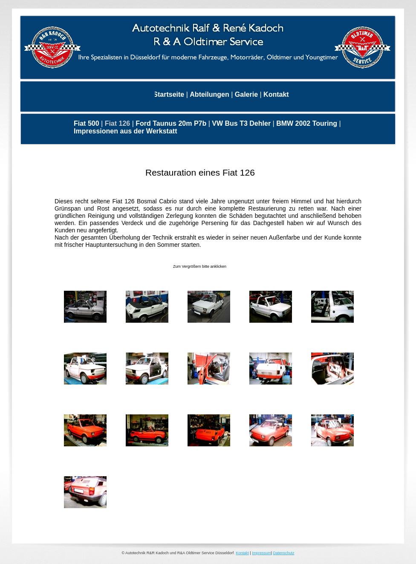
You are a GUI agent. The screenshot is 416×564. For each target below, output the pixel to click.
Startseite (169, 94)
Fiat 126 (118, 123)
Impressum (261, 553)
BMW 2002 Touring (307, 123)
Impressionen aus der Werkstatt (125, 131)
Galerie (247, 94)
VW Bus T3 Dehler (242, 123)
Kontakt (242, 553)
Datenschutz (283, 553)
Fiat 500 (87, 123)
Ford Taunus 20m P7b (172, 123)
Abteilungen (210, 94)
